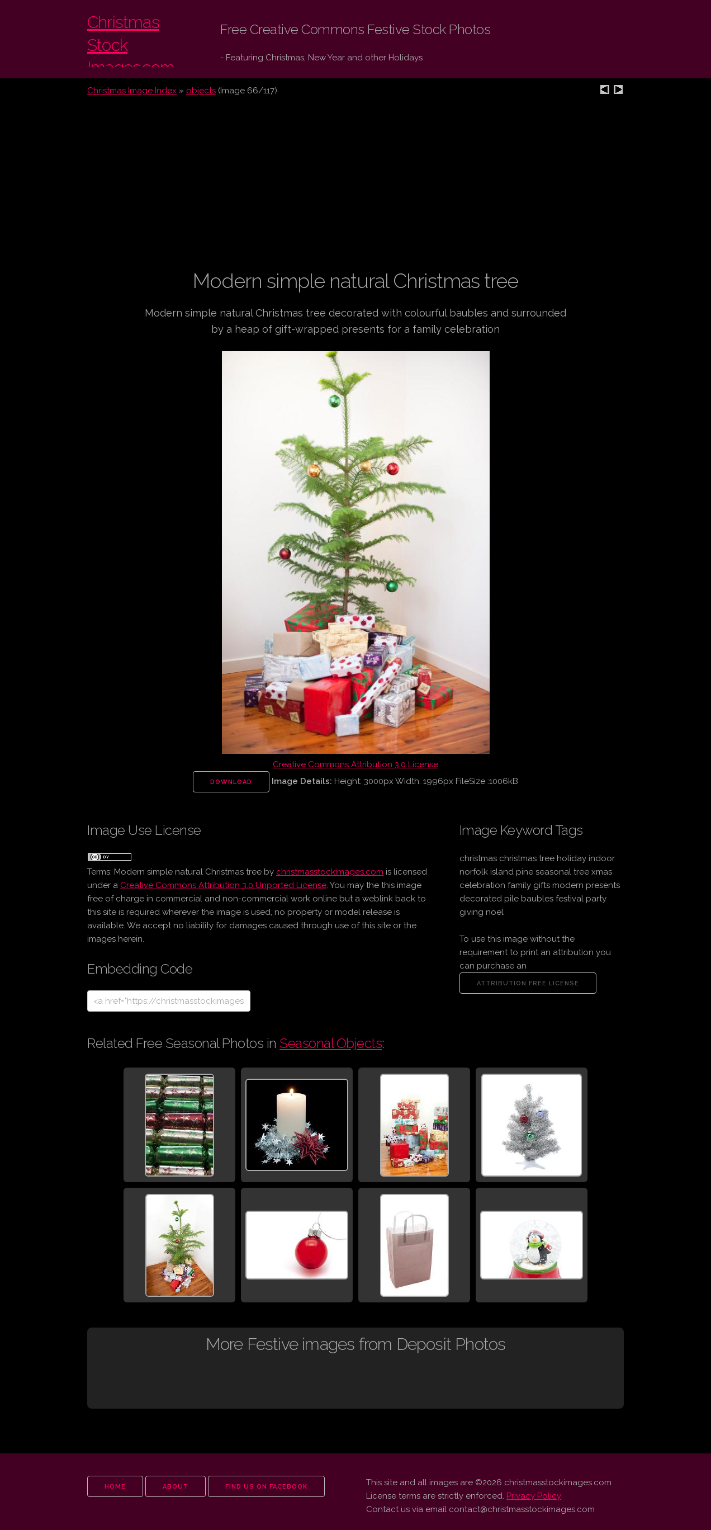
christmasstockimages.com (329, 872)
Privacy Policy (533, 1496)
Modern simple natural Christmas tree (188, 872)
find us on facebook (266, 1486)
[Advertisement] (355, 189)
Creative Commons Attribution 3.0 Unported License (223, 885)
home (115, 1486)
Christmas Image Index (132, 91)
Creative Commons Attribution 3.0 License (355, 764)
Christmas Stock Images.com (143, 39)
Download (231, 782)
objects (201, 91)
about (175, 1486)
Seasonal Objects (330, 1043)
